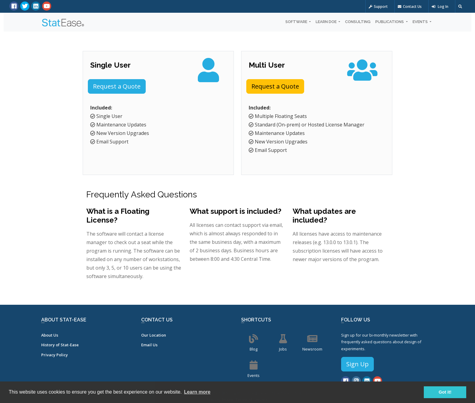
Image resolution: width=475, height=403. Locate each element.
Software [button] (296, 21)
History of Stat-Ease (60, 345)
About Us (49, 335)
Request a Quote (117, 86)
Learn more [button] (197, 392)
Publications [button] (390, 21)
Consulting (357, 21)
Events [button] (421, 21)
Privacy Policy (54, 355)
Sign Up (357, 364)
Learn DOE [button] (326, 21)
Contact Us (410, 6)
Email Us (149, 345)
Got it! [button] (445, 392)
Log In (440, 6)
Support (378, 6)
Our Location (153, 335)
